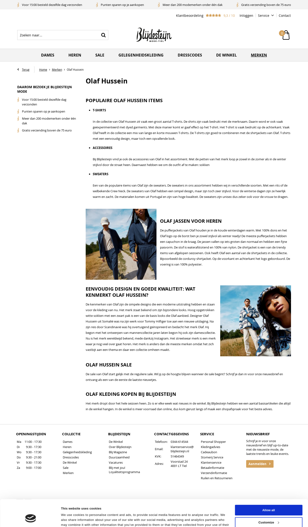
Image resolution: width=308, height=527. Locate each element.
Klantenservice (211, 462)
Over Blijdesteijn (120, 447)
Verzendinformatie (214, 473)
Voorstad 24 (179, 461)
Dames (47, 55)
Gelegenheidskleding (141, 55)
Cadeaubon (209, 452)
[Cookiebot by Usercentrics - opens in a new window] (30, 518)
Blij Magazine (118, 452)
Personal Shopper (213, 442)
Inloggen (246, 15)
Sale (99, 55)
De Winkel (70, 462)
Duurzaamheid (119, 457)
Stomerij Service (212, 457)
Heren (74, 55)
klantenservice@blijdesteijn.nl (182, 449)
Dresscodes (190, 55)
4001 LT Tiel (179, 466)
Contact (285, 15)
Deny (268, 511)
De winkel (226, 55)
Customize (268, 499)
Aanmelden (257, 464)
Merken (259, 55)
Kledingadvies (210, 447)
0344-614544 (179, 442)
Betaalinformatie (212, 468)
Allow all (268, 487)
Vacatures (116, 462)
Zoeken (103, 35)
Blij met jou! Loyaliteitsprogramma (124, 470)
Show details (70, 518)
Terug (26, 69)
